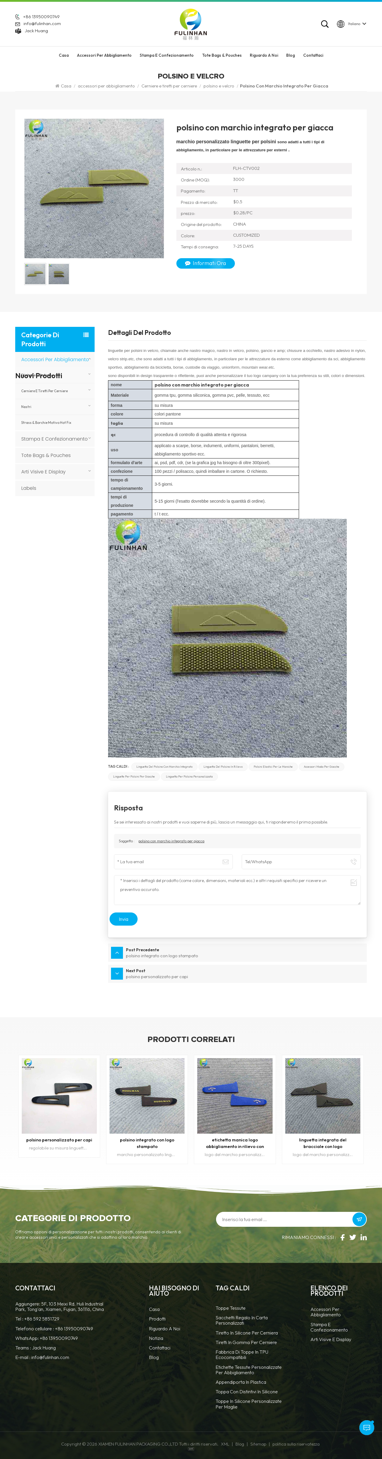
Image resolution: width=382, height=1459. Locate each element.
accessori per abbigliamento (104, 56)
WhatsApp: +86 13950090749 (46, 1338)
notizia (156, 1338)
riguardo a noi (264, 56)
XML (225, 1443)
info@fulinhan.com (42, 24)
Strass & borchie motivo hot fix (46, 423)
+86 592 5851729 (41, 1318)
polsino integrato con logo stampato (147, 1142)
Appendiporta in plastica (240, 1382)
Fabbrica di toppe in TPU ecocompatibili (241, 1354)
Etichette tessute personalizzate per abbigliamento (248, 1369)
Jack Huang (36, 30)
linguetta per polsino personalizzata (189, 776)
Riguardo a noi (164, 1328)
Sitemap (258, 1443)
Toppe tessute (230, 1308)
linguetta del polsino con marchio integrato (164, 766)
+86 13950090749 (41, 17)
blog (154, 1357)
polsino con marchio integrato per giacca (171, 841)
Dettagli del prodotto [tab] (139, 333)
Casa (64, 56)
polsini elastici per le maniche (273, 766)
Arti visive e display (43, 471)
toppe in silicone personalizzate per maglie (248, 1403)
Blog (290, 56)
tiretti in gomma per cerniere (246, 1342)
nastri (26, 407)
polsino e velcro (219, 86)
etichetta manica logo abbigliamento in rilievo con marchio (235, 1142)
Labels (28, 488)
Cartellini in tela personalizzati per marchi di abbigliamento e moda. (66, 557)
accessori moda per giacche (321, 766)
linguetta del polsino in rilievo (223, 766)
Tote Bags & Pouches (222, 56)
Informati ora (205, 263)
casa (154, 1309)
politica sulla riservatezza (296, 1443)
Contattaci (313, 56)
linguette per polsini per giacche (134, 776)
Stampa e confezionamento (167, 56)
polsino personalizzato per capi (59, 1139)
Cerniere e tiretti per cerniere (169, 86)
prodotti (157, 1318)
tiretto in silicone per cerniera (246, 1332)
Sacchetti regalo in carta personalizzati (241, 1320)
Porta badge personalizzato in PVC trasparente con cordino (64, 530)
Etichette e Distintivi (37, 375)
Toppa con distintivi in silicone (246, 1391)
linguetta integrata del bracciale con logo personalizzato (323, 1142)
